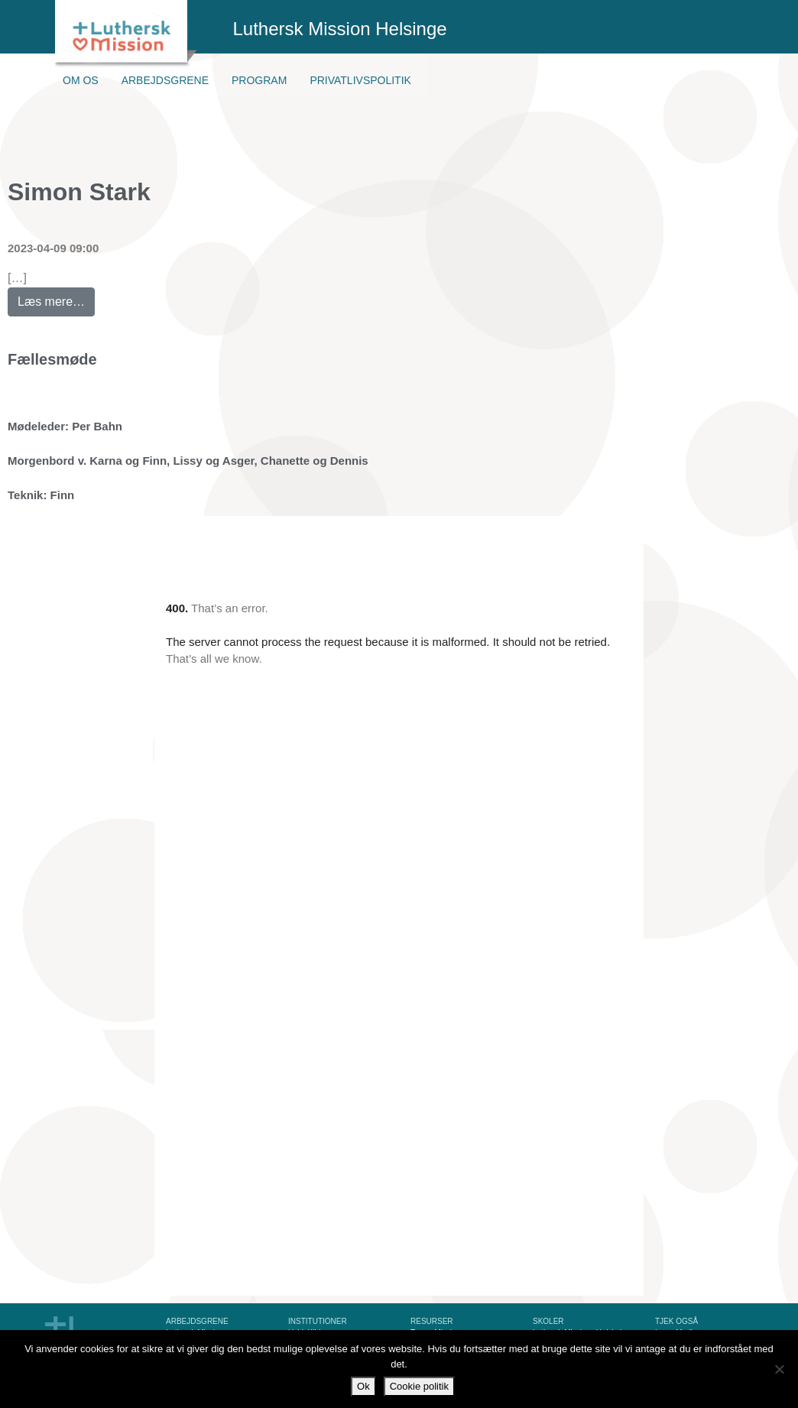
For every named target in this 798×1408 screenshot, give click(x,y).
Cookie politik (419, 1386)
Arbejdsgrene (165, 80)
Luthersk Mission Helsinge (340, 28)
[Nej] (779, 1369)
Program (259, 80)
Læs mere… (56, 297)
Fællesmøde (52, 359)
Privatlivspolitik (360, 80)
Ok (363, 1386)
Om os (81, 80)
